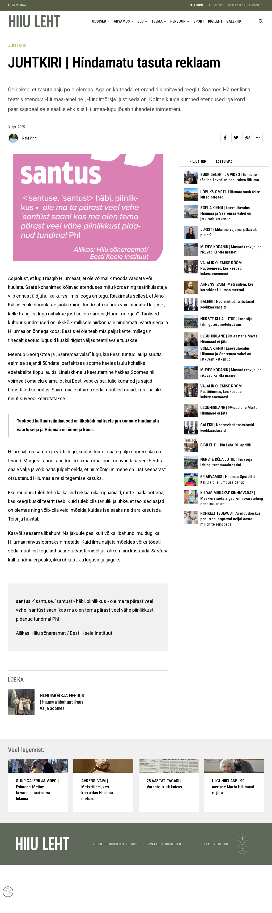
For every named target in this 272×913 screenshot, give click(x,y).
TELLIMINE (196, 5)
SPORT (198, 21)
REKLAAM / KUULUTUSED (244, 5)
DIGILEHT (215, 21)
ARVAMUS (122, 21)
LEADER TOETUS (216, 892)
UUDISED (99, 21)
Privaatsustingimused (163, 892)
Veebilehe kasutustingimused (116, 892)
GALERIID (233, 21)
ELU (141, 21)
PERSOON (178, 21)
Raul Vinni (29, 138)
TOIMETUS (216, 5)
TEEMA (157, 21)
